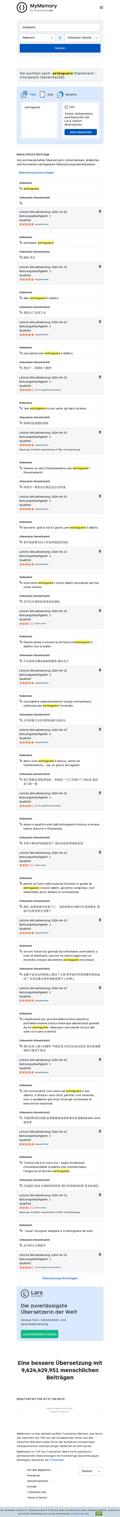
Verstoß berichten (37, 1480)
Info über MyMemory (39, 1469)
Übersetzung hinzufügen (36, 172)
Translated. (56, 1459)
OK (99, 1513)
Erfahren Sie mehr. (80, 1513)
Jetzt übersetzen (81, 132)
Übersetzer (33, 1475)
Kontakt (32, 1486)
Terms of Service (37, 1497)
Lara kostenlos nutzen (40, 1334)
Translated (36, 1492)
